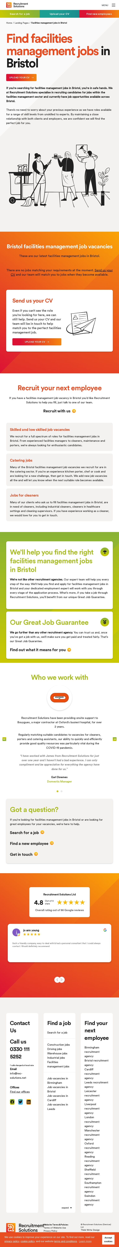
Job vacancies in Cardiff (57, 1098)
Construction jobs (58, 1044)
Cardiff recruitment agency (91, 1074)
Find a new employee (29, 843)
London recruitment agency (91, 1121)
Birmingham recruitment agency (91, 1052)
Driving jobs (54, 1049)
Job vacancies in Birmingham (57, 1080)
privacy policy (11, 1241)
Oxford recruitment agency (91, 1148)
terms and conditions (65, 1241)
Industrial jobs (56, 1057)
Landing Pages (22, 22)
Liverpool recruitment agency (91, 1108)
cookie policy (28, 1241)
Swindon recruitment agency (91, 1200)
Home (9, 22)
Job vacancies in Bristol (57, 1089)
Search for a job (20, 13)
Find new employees (99, 13)
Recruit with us (56, 410)
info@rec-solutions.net (18, 1075)
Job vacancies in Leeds (57, 1106)
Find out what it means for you (38, 649)
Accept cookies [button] (108, 1239)
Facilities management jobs (58, 1064)
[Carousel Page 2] (61, 791)
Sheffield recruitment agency (91, 1174)
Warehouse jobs (57, 1053)
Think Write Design (90, 1230)
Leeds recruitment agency (96, 1084)
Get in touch (21, 854)
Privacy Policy (50, 1230)
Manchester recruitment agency (92, 1135)
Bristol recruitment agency (96, 1062)
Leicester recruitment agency (91, 1095)
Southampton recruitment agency (92, 1187)
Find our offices (20, 1091)
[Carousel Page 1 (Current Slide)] (57, 791)
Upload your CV (59, 13)
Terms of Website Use (55, 1227)
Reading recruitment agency (91, 1161)
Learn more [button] (85, 1241)
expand (65, 1207)
